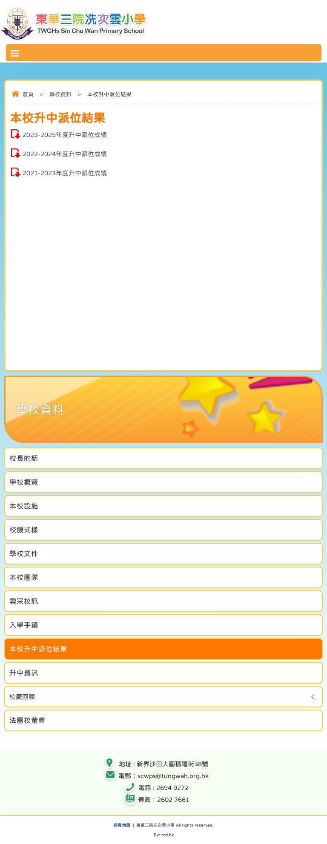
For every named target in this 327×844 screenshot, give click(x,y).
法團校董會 (27, 720)
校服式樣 (23, 529)
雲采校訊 (23, 601)
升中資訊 (23, 672)
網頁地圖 (121, 825)
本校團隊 (23, 577)
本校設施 (23, 505)
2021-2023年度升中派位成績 (65, 173)
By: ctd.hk (164, 835)
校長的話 (23, 458)
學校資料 (60, 94)
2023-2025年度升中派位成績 (65, 134)
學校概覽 (23, 482)
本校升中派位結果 (38, 648)
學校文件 (23, 553)
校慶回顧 (22, 696)
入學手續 (23, 625)
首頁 (28, 94)
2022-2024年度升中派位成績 (65, 154)
